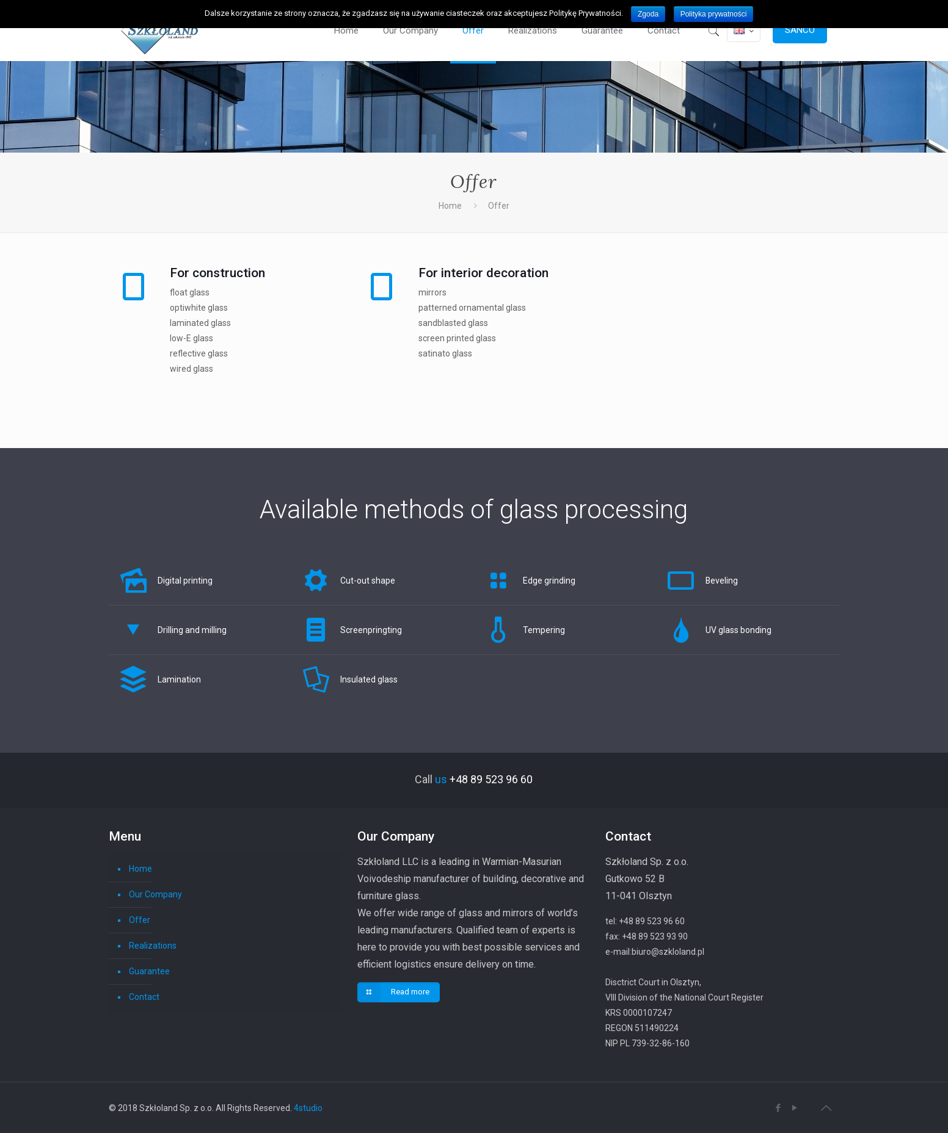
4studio (308, 1108)
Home (450, 206)
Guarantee (149, 971)
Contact (144, 997)
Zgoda (648, 14)
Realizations (153, 945)
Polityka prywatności (713, 14)
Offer (139, 920)
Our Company (155, 894)
